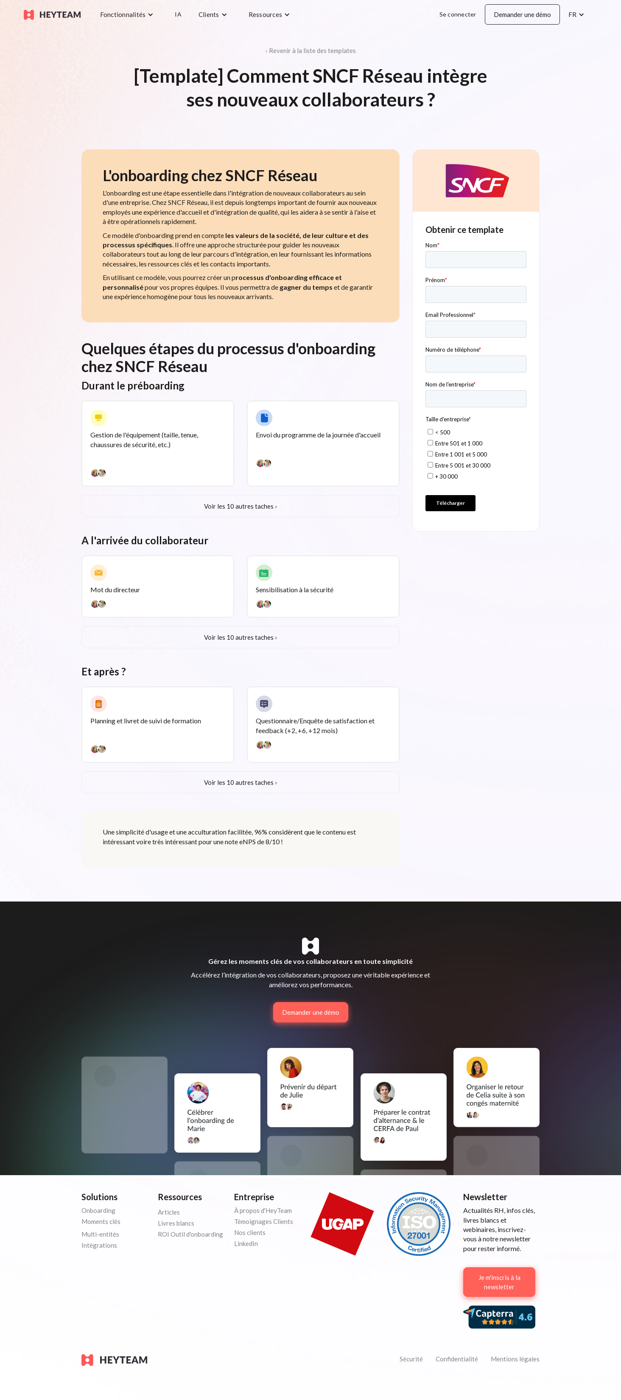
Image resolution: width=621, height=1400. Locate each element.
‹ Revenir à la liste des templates (311, 50)
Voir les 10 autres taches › (240, 506)
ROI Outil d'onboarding (190, 1234)
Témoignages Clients (263, 1221)
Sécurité (411, 1359)
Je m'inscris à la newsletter (499, 1282)
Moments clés (100, 1221)
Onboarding (98, 1210)
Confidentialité (457, 1359)
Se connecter (457, 14)
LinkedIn (246, 1243)
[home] (52, 14)
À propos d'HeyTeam (263, 1210)
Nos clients (250, 1232)
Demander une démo (522, 14)
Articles (169, 1212)
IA (178, 14)
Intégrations (99, 1245)
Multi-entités (100, 1234)
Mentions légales (515, 1359)
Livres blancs (176, 1223)
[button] (129, 14)
